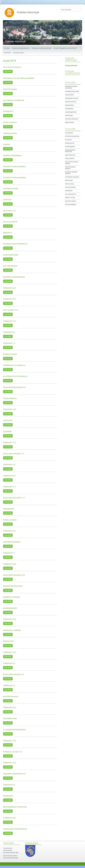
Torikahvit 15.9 (9, 321)
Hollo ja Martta (10, 222)
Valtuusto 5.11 (9, 211)
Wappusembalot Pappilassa (15, 807)
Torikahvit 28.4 (9, 818)
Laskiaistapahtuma (71, 112)
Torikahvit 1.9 (9, 343)
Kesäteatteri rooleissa (13, 586)
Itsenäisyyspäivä (10, 133)
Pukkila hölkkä (9, 520)
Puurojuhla (8, 111)
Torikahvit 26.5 (9, 708)
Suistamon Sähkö (10, 189)
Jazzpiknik (7, 432)
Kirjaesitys (7, 233)
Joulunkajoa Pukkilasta (13, 100)
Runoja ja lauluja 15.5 (12, 752)
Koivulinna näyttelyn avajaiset (71, 172)
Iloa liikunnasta (10, 266)
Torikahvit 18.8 (9, 409)
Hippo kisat (8, 421)
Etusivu (7, 48)
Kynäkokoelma (69, 105)
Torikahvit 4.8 (9, 465)
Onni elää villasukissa (71, 119)
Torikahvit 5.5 (9, 785)
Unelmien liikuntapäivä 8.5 (14, 774)
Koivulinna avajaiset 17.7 (14, 498)
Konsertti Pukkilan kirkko (14, 167)
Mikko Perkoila (69, 122)
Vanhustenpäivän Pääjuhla (70, 167)
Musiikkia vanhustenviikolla (15, 244)
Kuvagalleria (18, 53)
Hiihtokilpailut (69, 108)
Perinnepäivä (8, 509)
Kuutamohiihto (69, 95)
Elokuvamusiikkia (10, 255)
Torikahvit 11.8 (9, 443)
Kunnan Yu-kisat (10, 354)
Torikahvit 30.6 (9, 564)
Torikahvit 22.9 (9, 299)
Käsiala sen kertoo (70, 102)
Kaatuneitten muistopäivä (14, 730)
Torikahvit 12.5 (9, 763)
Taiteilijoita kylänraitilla (72, 91)
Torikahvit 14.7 (9, 531)
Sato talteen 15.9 (10, 310)
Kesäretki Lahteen (70, 201)
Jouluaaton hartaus (12, 67)
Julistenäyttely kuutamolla (15, 376)
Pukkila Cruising (70, 197)
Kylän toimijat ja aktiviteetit (65, 48)
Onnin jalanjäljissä (70, 204)
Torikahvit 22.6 (9, 619)
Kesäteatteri (8, 641)
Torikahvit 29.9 (9, 288)
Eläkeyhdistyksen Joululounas (70, 150)
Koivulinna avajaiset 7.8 (13, 454)
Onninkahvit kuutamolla (14, 365)
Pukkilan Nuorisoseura (41, 48)
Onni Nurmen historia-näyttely (72, 162)
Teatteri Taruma (10, 89)
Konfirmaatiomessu (11, 542)
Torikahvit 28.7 (9, 476)
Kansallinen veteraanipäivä (15, 829)
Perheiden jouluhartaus (72, 136)
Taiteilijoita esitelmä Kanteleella (71, 87)
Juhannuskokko (10, 608)
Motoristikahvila (10, 697)
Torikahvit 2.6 (9, 686)
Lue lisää (8, 71)
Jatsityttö (7, 200)
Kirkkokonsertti (69, 143)
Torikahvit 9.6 (9, 663)
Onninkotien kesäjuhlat (72, 177)
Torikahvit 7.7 (9, 553)
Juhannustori (69, 180)
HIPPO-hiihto (69, 115)
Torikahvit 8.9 (9, 332)
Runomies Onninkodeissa (14, 277)
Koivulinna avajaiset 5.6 (13, 674)
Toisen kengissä (10, 399)
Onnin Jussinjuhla (70, 187)
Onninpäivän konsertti (71, 98)
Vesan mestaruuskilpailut (14, 387)
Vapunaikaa (8, 796)
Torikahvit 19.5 (9, 741)
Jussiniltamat (69, 133)
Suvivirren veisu (10, 719)
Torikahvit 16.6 (9, 652)
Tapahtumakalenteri (71, 65)
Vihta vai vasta (69, 184)
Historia (7, 53)
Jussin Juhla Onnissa (12, 630)
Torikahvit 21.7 (9, 487)
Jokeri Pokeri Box (70, 155)
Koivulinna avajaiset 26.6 (14, 575)
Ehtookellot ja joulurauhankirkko (18, 78)
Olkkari (6, 145)
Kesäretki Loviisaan (11, 597)
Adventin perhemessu (12, 156)
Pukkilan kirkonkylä (28, 12)
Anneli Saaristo (10, 122)
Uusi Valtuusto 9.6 (70, 194)
